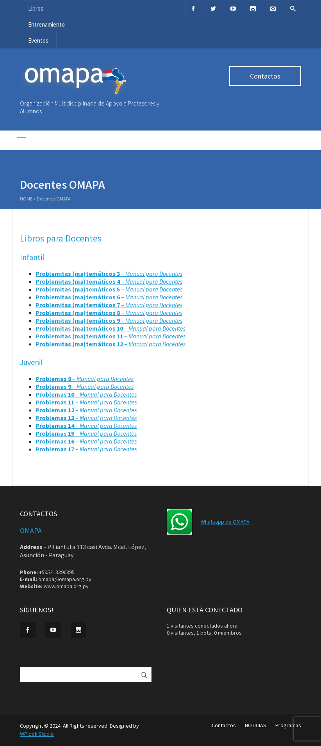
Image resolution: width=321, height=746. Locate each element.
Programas (288, 725)
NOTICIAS (255, 725)
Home (26, 199)
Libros (35, 8)
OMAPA (31, 530)
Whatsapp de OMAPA (225, 521)
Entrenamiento (46, 24)
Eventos (38, 40)
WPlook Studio (37, 733)
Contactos (265, 76)
